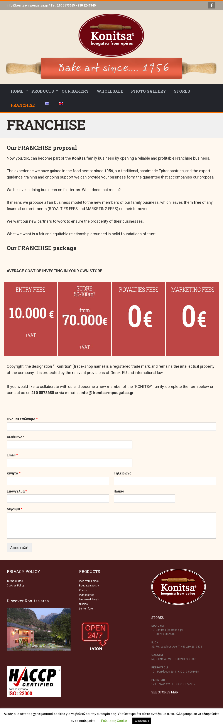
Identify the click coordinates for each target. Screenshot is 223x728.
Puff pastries (86, 594)
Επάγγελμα (17, 491)
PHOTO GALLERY (148, 91)
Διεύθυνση (15, 437)
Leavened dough (89, 599)
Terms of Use (15, 581)
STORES (182, 91)
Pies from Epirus (89, 581)
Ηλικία (119, 491)
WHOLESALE (110, 91)
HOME (17, 91)
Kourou (83, 590)
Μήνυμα (14, 509)
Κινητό (13, 473)
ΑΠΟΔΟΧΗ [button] (142, 721)
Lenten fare (86, 608)
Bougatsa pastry (89, 585)
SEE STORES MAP (164, 692)
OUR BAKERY (75, 91)
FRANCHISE (23, 105)
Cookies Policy (15, 585)
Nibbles (83, 604)
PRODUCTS (42, 91)
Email (12, 455)
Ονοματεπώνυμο (22, 419)
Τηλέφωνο (123, 473)
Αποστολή (19, 547)
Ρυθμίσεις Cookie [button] (114, 721)
